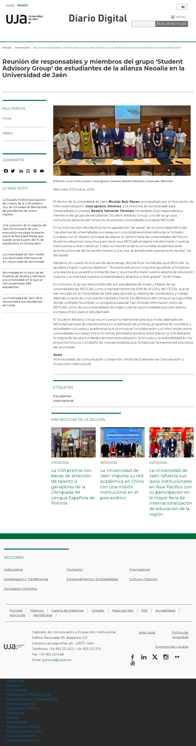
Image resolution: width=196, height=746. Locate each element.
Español (22, 5)
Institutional (15, 713)
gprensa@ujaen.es (56, 660)
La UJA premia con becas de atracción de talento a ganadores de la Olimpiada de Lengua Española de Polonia (73, 487)
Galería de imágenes (67, 610)
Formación (75, 569)
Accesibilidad (165, 610)
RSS (144, 610)
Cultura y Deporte (143, 579)
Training (12, 717)
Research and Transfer (23, 727)
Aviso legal (147, 632)
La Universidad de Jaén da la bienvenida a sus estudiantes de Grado (22, 301)
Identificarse (42, 615)
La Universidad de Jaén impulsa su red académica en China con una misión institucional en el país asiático (122, 484)
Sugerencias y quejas (171, 647)
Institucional (13, 569)
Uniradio (98, 610)
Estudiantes (62, 396)
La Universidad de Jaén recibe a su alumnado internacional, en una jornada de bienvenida (23, 258)
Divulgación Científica (20, 589)
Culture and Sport (20, 736)
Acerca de (17, 615)
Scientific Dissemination (24, 740)
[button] (122, 142)
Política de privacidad (180, 635)
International (16, 722)
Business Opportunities (24, 731)
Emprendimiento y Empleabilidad (92, 579)
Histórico (37, 610)
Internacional (22, 47)
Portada (6, 47)
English (10, 5)
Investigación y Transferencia (26, 579)
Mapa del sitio (123, 610)
